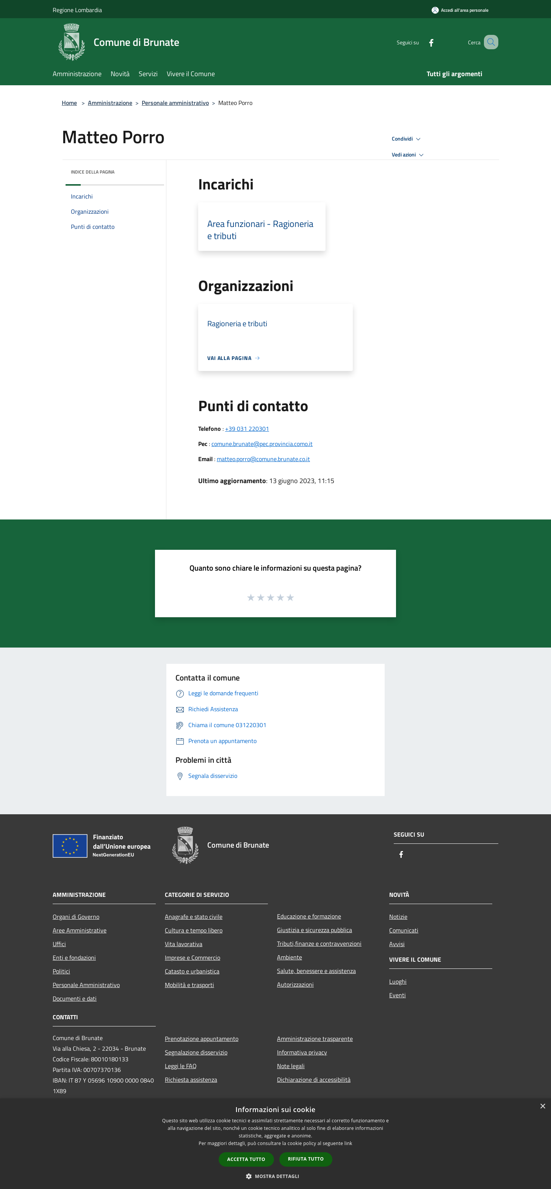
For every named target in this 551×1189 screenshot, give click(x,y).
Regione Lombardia (77, 9)
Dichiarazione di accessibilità (314, 1079)
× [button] (542, 1106)
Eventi (397, 995)
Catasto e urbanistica (192, 971)
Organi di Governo (76, 916)
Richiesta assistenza (191, 1079)
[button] (275, 1176)
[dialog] (275, 1143)
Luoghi (398, 981)
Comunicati (403, 930)
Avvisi (397, 943)
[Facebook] (421, 42)
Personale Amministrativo (86, 984)
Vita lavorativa (183, 943)
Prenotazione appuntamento (201, 1038)
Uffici (59, 943)
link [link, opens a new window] (348, 1143)
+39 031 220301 (247, 428)
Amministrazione (110, 102)
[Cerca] (489, 42)
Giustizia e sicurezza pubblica (314, 929)
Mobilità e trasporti (189, 984)
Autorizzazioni (295, 984)
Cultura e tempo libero (193, 930)
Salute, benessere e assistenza (316, 970)
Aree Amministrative (79, 930)
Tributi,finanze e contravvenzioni (319, 943)
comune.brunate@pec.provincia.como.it (262, 443)
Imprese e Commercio (192, 957)
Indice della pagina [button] (92, 171)
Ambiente (289, 957)
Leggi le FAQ (181, 1065)
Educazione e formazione (309, 916)
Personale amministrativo (175, 102)
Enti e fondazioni (74, 957)
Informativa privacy (302, 1052)
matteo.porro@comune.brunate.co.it (263, 458)
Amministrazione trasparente (315, 1038)
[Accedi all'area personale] (460, 10)
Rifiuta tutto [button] (306, 1159)
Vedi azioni (409, 155)
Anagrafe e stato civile (193, 916)
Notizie (398, 916)
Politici (61, 971)
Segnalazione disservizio (196, 1052)
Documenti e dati (75, 998)
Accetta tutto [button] (246, 1159)
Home (69, 102)
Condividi (407, 139)
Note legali (291, 1065)
